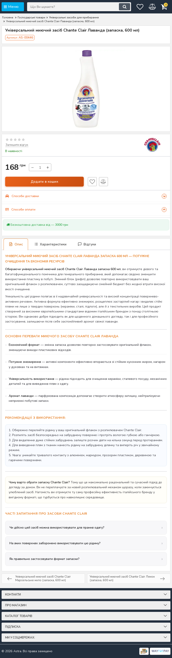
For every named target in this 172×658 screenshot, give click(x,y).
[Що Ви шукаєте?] (73, 6)
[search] (113, 6)
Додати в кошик (44, 181)
